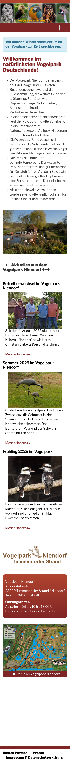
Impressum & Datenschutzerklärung (34, 757)
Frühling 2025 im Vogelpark (27, 451)
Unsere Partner (15, 753)
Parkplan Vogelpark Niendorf (36, 674)
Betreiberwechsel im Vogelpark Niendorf (31, 285)
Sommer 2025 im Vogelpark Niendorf (28, 365)
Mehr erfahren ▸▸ (18, 354)
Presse (38, 753)
